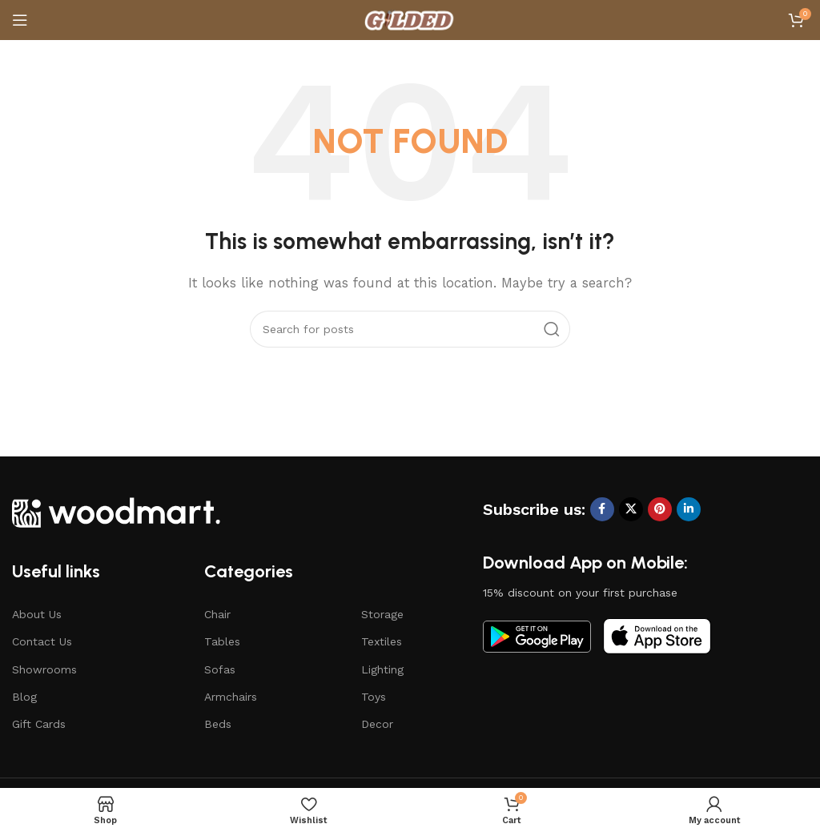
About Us (37, 614)
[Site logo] (410, 19)
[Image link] (116, 511)
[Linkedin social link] (689, 509)
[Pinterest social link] (660, 509)
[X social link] (631, 509)
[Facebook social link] (602, 509)
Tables (222, 641)
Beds (217, 723)
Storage (382, 614)
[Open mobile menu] (20, 20)
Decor (377, 723)
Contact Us (42, 641)
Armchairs (230, 696)
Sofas (219, 669)
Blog (24, 696)
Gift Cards (39, 723)
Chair (217, 614)
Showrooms (44, 669)
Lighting (382, 669)
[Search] (410, 329)
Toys (373, 696)
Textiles (381, 641)
